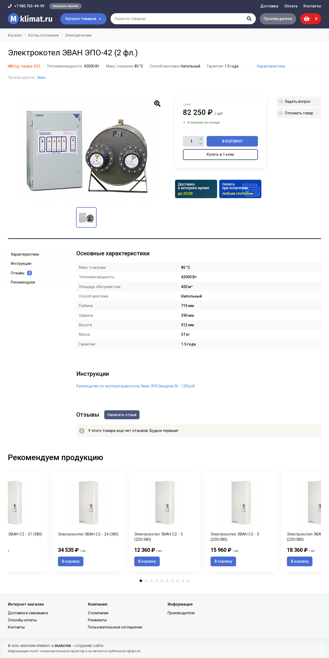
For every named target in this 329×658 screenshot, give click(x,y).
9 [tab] (183, 581)
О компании (98, 613)
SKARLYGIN (62, 646)
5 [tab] (162, 581)
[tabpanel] (164, 521)
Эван (41, 77)
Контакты (312, 6)
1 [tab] (140, 581)
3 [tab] (151, 581)
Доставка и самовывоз (28, 613)
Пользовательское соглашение (115, 627)
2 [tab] (146, 581)
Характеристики (271, 66)
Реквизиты (97, 620)
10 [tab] (188, 581)
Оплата (290, 6)
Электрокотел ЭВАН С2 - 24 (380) (88, 534)
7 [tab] (172, 581)
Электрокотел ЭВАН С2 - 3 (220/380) (158, 537)
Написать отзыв (122, 415)
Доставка (269, 6)
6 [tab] (167, 581)
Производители (277, 19)
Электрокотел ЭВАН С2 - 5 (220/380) (235, 537)
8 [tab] (177, 581)
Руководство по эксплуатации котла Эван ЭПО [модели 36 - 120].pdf (135, 386)
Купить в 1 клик (220, 154)
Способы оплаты (22, 620)
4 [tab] (156, 581)
